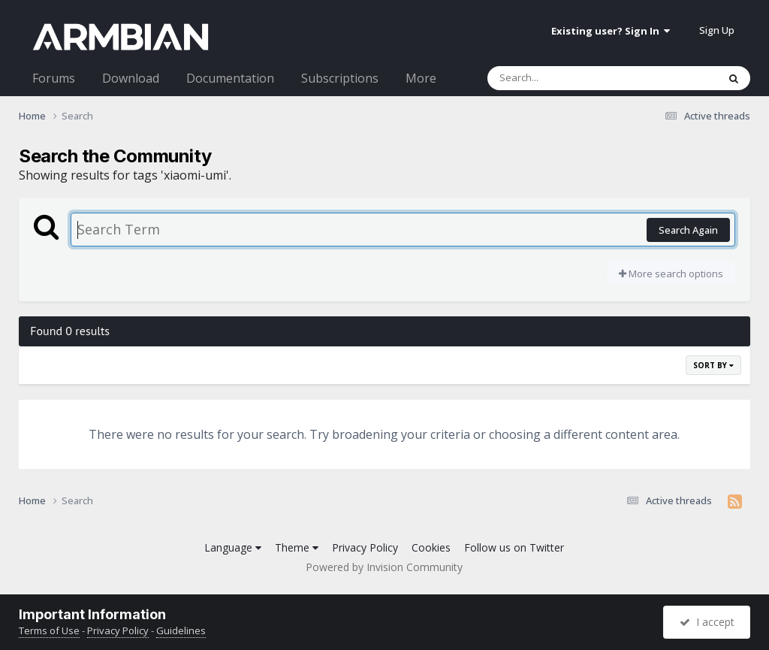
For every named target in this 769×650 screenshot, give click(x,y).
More (421, 78)
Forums (53, 78)
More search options (671, 273)
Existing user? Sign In (610, 31)
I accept (707, 622)
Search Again (688, 230)
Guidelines (181, 630)
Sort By (713, 365)
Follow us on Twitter (514, 547)
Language (232, 547)
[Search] (563, 78)
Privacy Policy (365, 547)
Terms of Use (49, 630)
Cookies (431, 547)
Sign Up (716, 30)
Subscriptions (339, 78)
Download (130, 78)
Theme (296, 547)
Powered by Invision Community (384, 567)
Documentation (230, 78)
